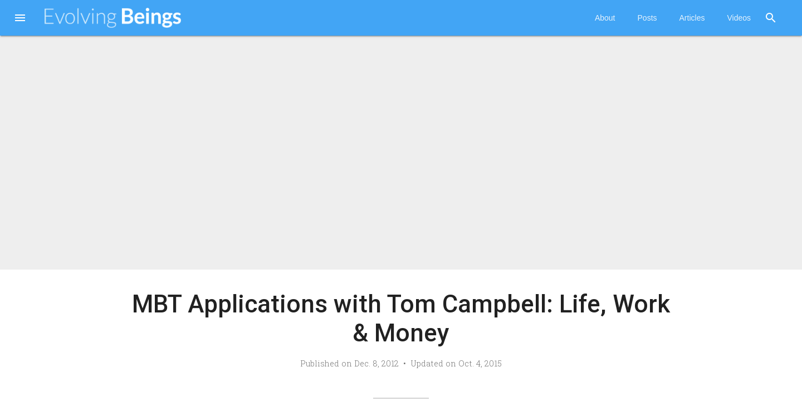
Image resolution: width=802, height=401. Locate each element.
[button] (20, 19)
